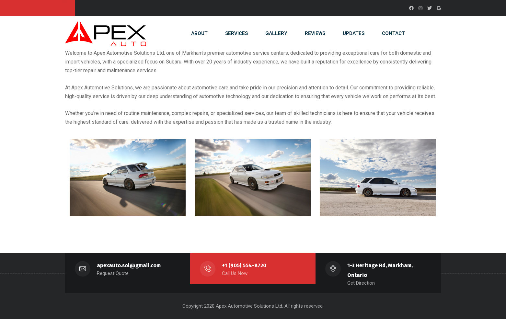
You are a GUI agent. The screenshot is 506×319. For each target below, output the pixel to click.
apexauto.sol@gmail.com (129, 265)
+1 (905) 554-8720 (244, 265)
